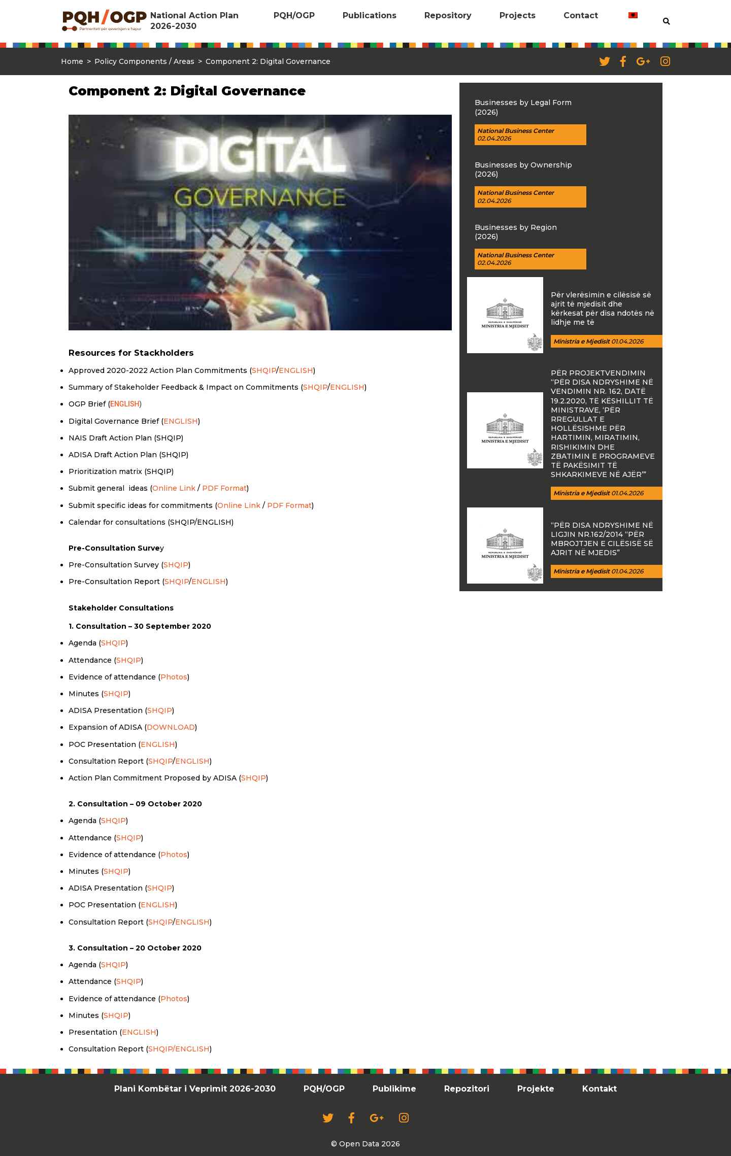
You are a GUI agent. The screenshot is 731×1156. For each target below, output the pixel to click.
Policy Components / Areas (144, 61)
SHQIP (264, 370)
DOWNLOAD (171, 727)
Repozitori (466, 1089)
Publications (369, 15)
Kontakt (599, 1089)
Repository (448, 15)
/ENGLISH (191, 1048)
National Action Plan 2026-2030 (194, 21)
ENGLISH (296, 370)
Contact (580, 15)
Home (72, 61)
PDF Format (224, 488)
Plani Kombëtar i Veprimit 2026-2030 (195, 1089)
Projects (518, 15)
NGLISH (195, 922)
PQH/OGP (294, 15)
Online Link (173, 488)
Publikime (394, 1089)
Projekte (535, 1089)
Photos (173, 677)
